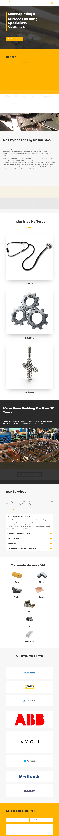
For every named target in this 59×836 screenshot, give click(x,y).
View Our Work (14, 38)
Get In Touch (14, 509)
